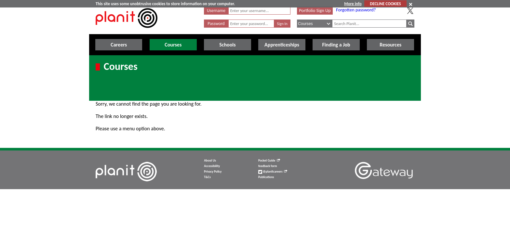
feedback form (267, 166)
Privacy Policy (212, 172)
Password (216, 23)
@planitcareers (273, 172)
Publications (266, 177)
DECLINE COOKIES (385, 3)
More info (352, 3)
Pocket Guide (269, 160)
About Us (210, 160)
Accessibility (212, 166)
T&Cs (207, 177)
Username (216, 10)
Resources (390, 45)
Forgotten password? (356, 10)
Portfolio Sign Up (315, 10)
